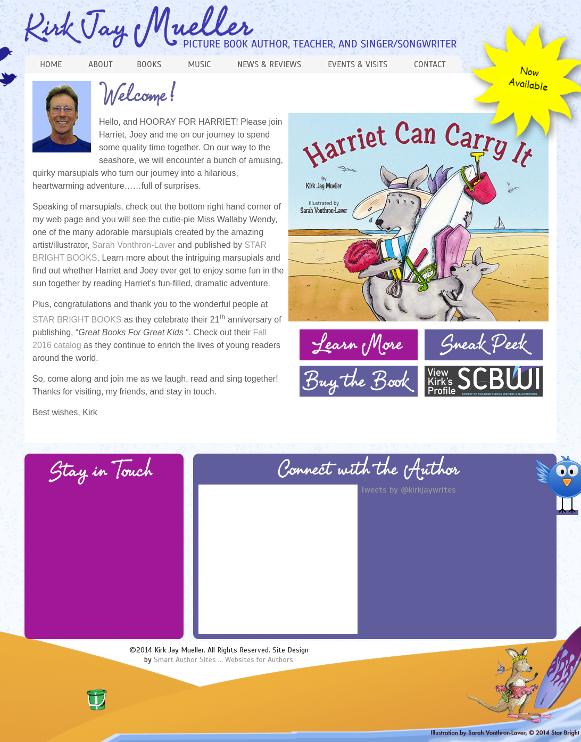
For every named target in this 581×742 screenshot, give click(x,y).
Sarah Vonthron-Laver (135, 244)
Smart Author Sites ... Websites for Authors (223, 659)
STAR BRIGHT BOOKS (76, 319)
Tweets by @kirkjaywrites (408, 490)
